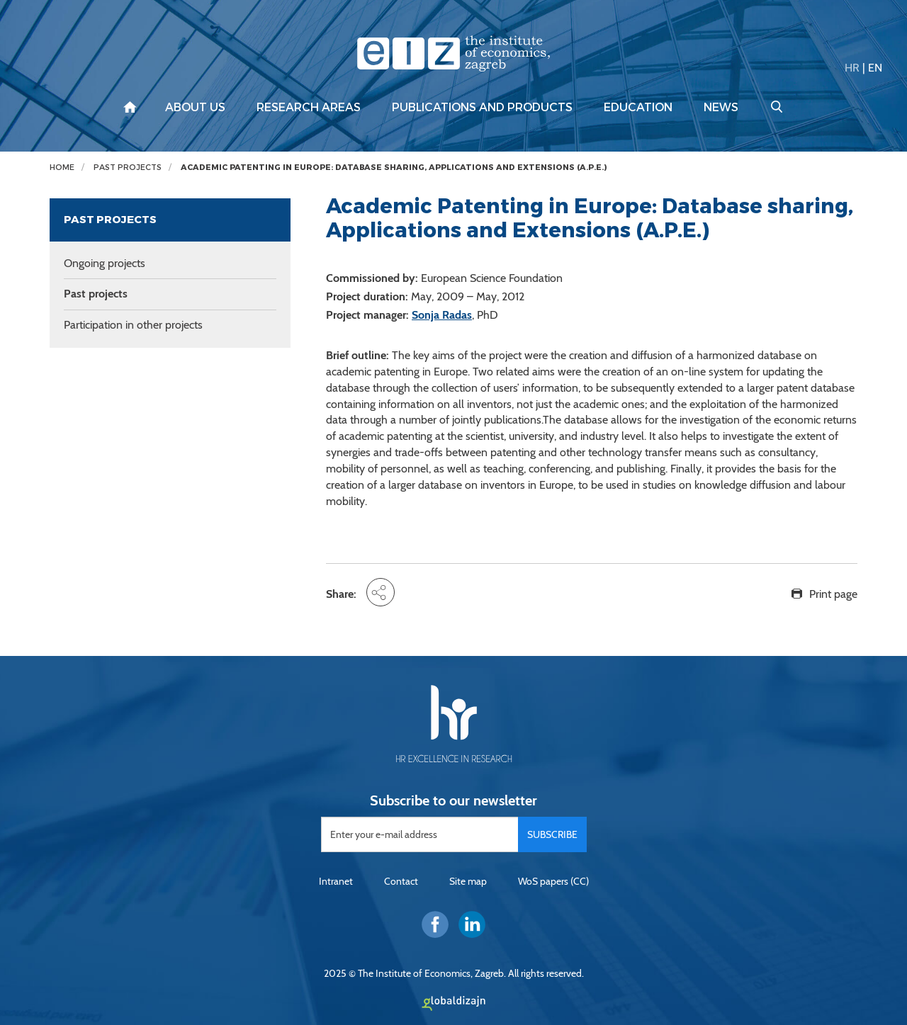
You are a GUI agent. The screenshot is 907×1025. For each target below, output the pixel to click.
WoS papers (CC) (553, 881)
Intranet (336, 881)
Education (638, 108)
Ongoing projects (104, 263)
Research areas (309, 108)
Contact (401, 881)
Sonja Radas (442, 315)
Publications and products (482, 108)
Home (62, 167)
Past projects (128, 167)
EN (875, 67)
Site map (468, 881)
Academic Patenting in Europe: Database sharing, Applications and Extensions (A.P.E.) (394, 167)
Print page (833, 594)
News (721, 108)
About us (195, 108)
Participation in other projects (133, 325)
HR (852, 67)
